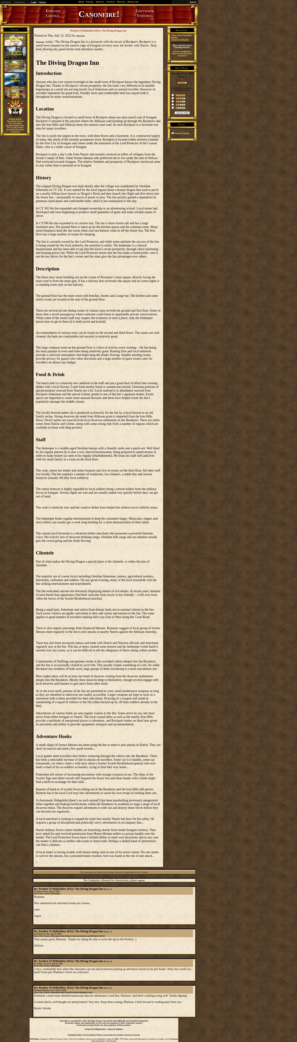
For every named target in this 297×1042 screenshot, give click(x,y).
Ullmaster (80, 36)
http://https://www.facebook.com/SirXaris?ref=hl (83, 936)
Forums (89, 1)
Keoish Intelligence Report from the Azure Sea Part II (182, 53)
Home (81, 1)
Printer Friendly (182, 133)
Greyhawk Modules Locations (15, 131)
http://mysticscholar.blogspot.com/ (77, 992)
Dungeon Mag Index (15, 125)
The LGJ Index (15, 123)
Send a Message (52, 893)
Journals (110, 1)
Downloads (132, 1)
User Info (39, 893)
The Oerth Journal (15, 121)
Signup (42, 2)
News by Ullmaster (180, 40)
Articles (100, 1)
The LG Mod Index (15, 127)
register (141, 880)
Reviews (121, 1)
